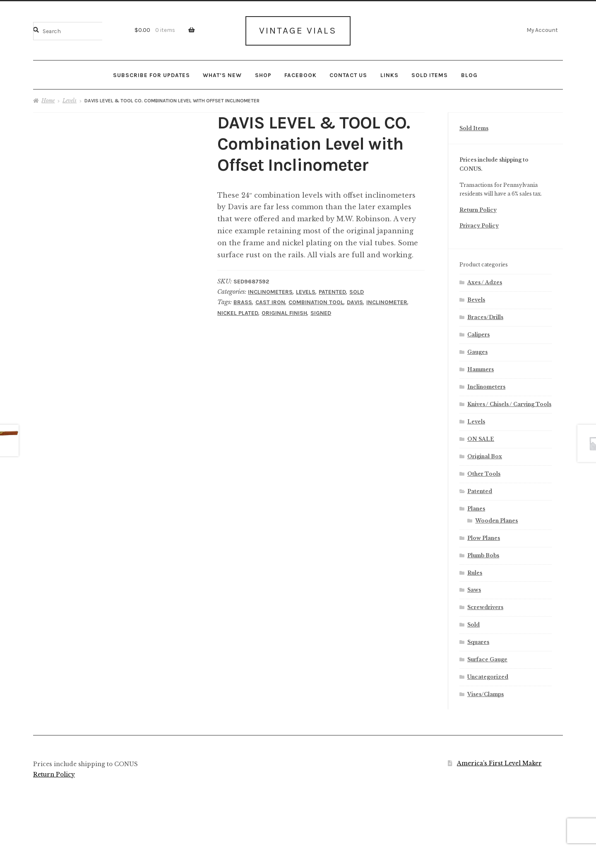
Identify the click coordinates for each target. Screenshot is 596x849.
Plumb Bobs (483, 554)
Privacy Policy (479, 225)
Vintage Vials (298, 30)
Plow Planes (483, 537)
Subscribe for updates (151, 74)
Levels (69, 100)
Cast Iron (270, 301)
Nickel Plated (237, 312)
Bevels (476, 299)
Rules (474, 572)
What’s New (222, 74)
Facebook (300, 74)
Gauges (477, 351)
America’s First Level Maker (499, 762)
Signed (320, 312)
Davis (355, 301)
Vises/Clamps (485, 693)
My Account (542, 30)
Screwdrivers (485, 607)
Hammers (480, 368)
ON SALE (480, 438)
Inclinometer (386, 301)
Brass (242, 301)
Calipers (478, 334)
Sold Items (429, 74)
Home (48, 100)
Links (389, 74)
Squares (478, 642)
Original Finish (284, 312)
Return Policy (478, 209)
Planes (476, 508)
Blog (469, 74)
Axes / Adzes (484, 282)
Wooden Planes (496, 520)
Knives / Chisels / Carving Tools (509, 403)
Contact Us (348, 74)
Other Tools (483, 473)
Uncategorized (487, 676)
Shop (263, 74)
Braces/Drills (485, 317)
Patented (332, 291)
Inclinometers (270, 291)
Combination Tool (316, 301)
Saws (474, 589)
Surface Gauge (487, 659)
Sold (356, 291)
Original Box (484, 455)
